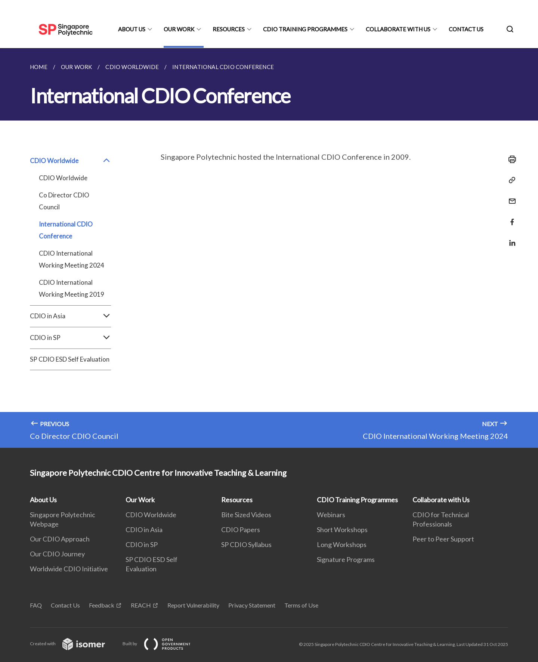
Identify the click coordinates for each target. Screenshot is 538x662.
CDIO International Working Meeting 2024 (71, 259)
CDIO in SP (70, 338)
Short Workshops (342, 529)
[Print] (510, 159)
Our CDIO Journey (57, 554)
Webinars (331, 514)
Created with (73, 643)
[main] (269, 248)
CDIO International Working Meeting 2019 (71, 288)
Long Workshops (342, 544)
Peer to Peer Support (443, 539)
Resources (229, 29)
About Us (131, 29)
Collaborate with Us (398, 29)
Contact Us (466, 29)
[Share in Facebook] (510, 217)
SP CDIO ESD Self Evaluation (69, 359)
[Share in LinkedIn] (510, 238)
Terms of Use (301, 605)
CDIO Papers (240, 529)
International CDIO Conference (66, 230)
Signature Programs (346, 559)
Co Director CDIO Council (64, 201)
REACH (141, 605)
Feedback (101, 605)
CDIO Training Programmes (305, 29)
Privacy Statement (251, 605)
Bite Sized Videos (246, 514)
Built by (162, 643)
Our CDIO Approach (60, 539)
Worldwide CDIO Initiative (69, 569)
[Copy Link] (510, 180)
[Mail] (510, 196)
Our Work (179, 29)
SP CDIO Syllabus (246, 544)
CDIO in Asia (70, 316)
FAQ (36, 605)
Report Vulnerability (193, 605)
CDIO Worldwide (70, 161)
